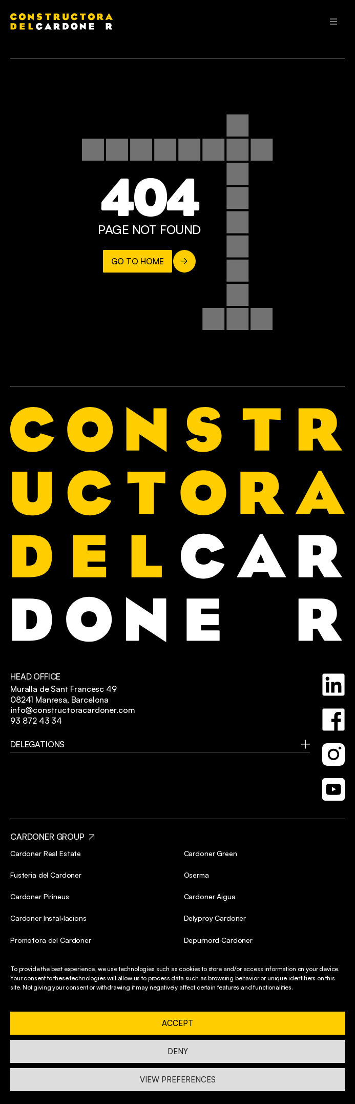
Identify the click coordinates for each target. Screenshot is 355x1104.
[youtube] (333, 789)
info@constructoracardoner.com (72, 710)
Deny (178, 1051)
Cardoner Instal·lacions (48, 918)
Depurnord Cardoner (218, 940)
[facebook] (333, 719)
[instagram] (333, 754)
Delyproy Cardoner (215, 918)
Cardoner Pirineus (39, 896)
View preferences (178, 1079)
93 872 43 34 (36, 720)
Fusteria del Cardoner (45, 874)
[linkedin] (333, 684)
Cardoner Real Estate (45, 853)
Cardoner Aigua (210, 896)
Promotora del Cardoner (50, 940)
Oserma (196, 874)
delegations (37, 744)
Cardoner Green (210, 853)
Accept (177, 1023)
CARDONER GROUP (47, 836)
